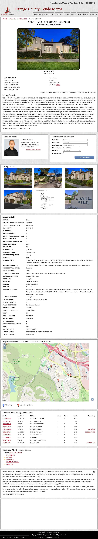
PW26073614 (7, 426)
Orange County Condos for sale (43, 14)
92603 (58, 85)
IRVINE (5, 19)
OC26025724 (7, 432)
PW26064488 (7, 429)
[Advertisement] (49, 513)
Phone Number (57, 148)
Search (73, 14)
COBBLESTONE (90, 432)
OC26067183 (7, 421)
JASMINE (9, 457)
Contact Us (93, 14)
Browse (67, 14)
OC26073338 (7, 434)
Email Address (57, 145)
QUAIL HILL (12, 19)
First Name (55, 140)
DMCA (58, 532)
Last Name (55, 142)
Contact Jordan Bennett (33, 150)
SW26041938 (7, 440)
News (79, 14)
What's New (59, 14)
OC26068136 (7, 418)
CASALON (9, 464)
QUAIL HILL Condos (16, 453)
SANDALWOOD (22, 19)
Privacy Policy (41, 532)
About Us (85, 14)
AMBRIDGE (91, 429)
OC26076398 (7, 443)
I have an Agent (57, 153)
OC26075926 (7, 437)
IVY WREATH (91, 443)
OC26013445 (7, 424)
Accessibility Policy (51, 532)
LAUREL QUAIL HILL (12, 462)
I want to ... (55, 150)
